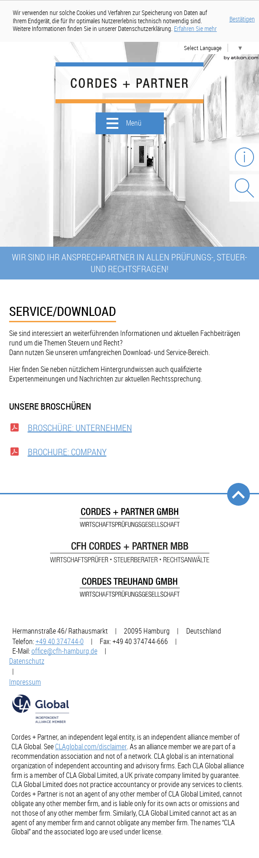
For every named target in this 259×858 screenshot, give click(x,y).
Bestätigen (242, 19)
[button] (130, 123)
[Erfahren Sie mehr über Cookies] (195, 29)
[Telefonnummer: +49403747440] (60, 641)
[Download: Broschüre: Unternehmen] (129, 430)
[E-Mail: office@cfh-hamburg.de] (64, 651)
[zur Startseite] (129, 82)
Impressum (25, 682)
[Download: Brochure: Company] (129, 454)
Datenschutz (26, 661)
